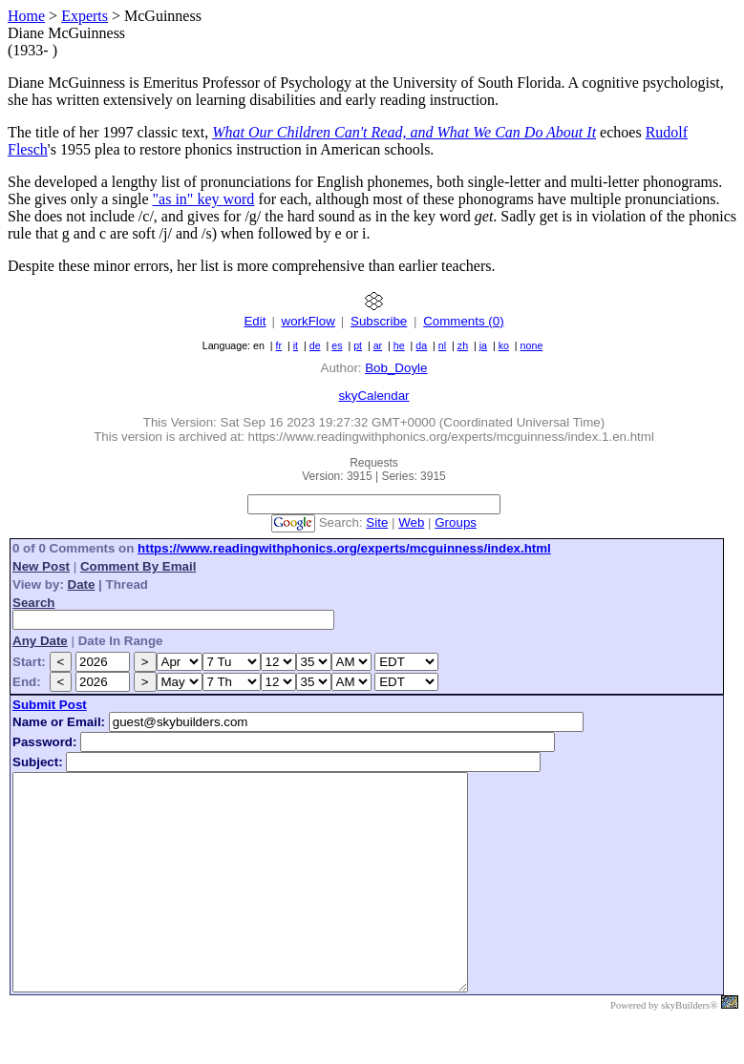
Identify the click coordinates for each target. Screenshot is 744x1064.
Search (33, 602)
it (295, 345)
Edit (255, 321)
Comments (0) (463, 321)
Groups (456, 522)
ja (483, 345)
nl (442, 345)
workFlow (308, 321)
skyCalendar (373, 395)
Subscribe (379, 321)
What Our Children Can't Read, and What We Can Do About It (404, 132)
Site (377, 522)
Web (411, 522)
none (532, 345)
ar (377, 345)
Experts (84, 16)
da (421, 345)
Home (26, 16)
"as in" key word (204, 199)
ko (504, 345)
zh (462, 345)
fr (279, 345)
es (336, 345)
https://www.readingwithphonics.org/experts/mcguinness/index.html (344, 548)
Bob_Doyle (396, 368)
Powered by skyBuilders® (663, 1048)
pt (357, 345)
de (315, 345)
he (399, 345)
